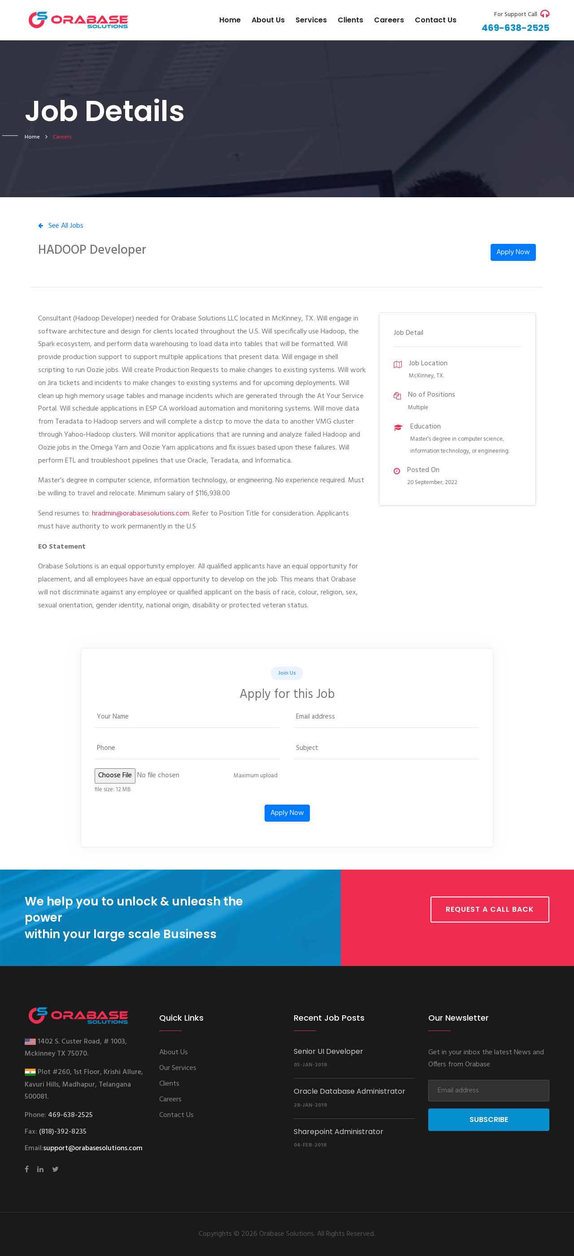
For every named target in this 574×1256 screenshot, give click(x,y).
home (32, 137)
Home (230, 20)
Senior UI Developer (328, 1051)
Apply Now (513, 252)
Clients (350, 20)
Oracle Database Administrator (349, 1091)
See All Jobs (60, 226)
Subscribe (489, 1119)
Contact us (436, 20)
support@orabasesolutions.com (93, 1148)
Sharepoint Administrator (338, 1131)
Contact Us (176, 1115)
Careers (389, 20)
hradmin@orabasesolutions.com (140, 514)
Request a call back (490, 909)
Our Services (177, 1068)
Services (311, 20)
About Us (268, 20)
